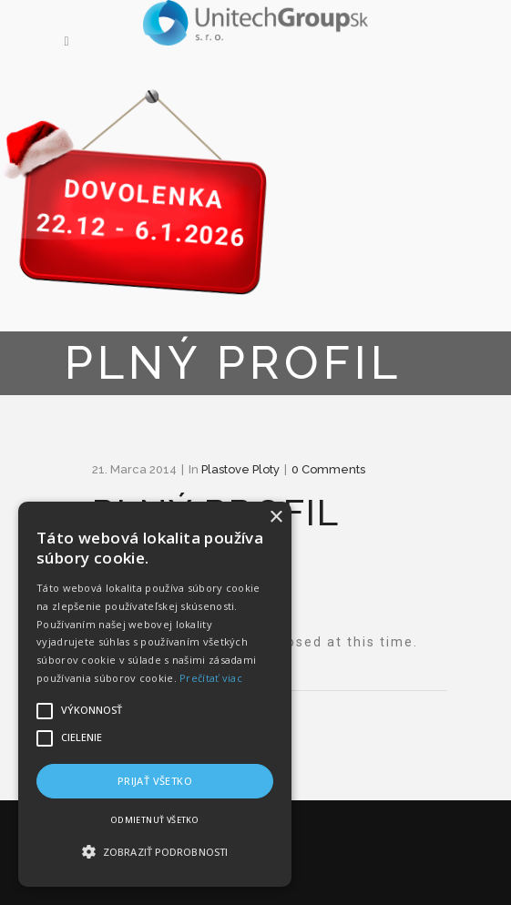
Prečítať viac (210, 678)
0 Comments (328, 469)
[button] (154, 852)
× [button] (275, 517)
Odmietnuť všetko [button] (155, 820)
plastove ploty (240, 469)
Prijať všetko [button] (155, 781)
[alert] (154, 694)
